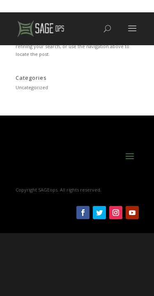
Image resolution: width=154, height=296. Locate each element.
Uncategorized (32, 87)
